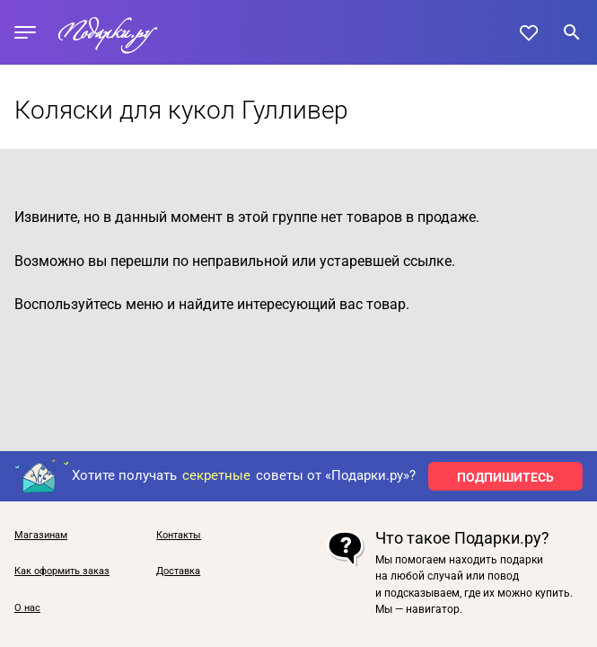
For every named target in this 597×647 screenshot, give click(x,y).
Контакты (178, 535)
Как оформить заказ (62, 571)
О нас (27, 608)
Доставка (178, 571)
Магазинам (40, 535)
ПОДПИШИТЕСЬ (505, 477)
